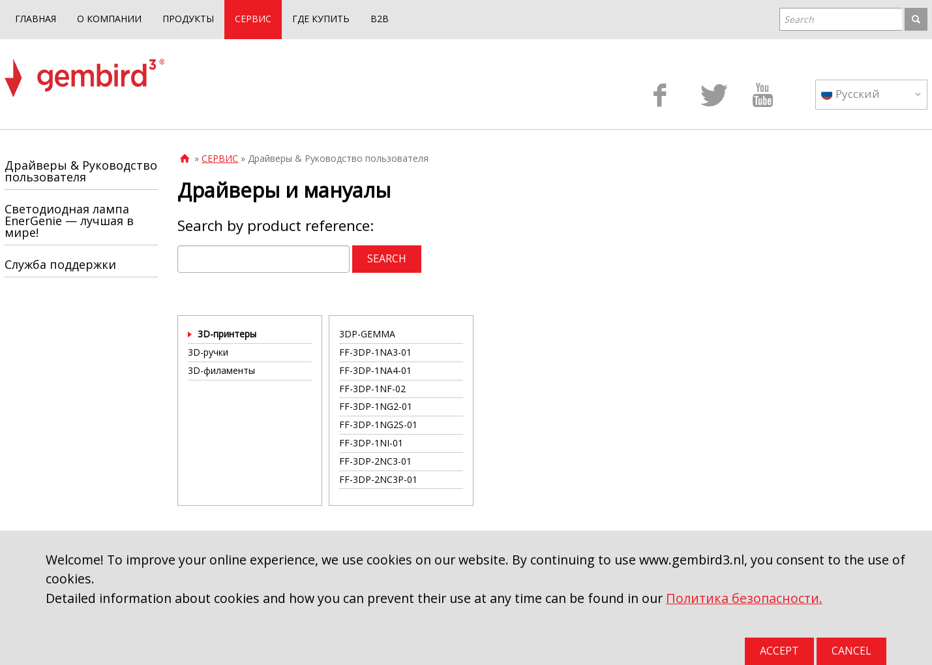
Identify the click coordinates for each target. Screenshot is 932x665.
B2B (379, 18)
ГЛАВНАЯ (35, 18)
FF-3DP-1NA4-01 (375, 370)
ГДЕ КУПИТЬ (321, 18)
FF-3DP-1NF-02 (372, 388)
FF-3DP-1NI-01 (371, 443)
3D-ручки (208, 352)
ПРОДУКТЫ (188, 18)
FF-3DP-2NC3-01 (375, 461)
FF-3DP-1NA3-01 (375, 352)
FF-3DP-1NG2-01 (375, 406)
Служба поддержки (60, 264)
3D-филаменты (221, 370)
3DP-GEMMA (367, 334)
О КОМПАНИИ (109, 18)
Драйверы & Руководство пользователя (81, 171)
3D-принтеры (227, 334)
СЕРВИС (253, 18)
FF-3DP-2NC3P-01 (378, 479)
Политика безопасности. (744, 598)
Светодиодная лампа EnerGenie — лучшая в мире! (69, 220)
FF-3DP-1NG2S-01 (378, 424)
